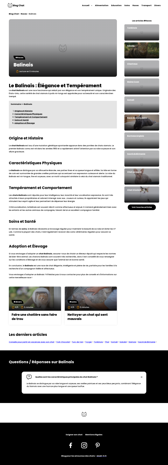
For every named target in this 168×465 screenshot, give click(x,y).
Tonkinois (98, 342)
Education (116, 5)
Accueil (85, 5)
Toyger (88, 342)
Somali (114, 342)
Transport (146, 5)
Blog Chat (14, 14)
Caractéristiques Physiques (28, 114)
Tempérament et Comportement (30, 117)
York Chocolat (63, 342)
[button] (84, 377)
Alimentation (101, 5)
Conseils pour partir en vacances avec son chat (31, 342)
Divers (157, 5)
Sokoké (123, 342)
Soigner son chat (74, 434)
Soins (127, 5)
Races (136, 5)
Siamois (132, 342)
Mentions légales (93, 434)
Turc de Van (77, 342)
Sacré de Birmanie (146, 342)
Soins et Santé (21, 120)
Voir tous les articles (142, 207)
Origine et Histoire (23, 111)
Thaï (107, 342)
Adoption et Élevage (24, 123)
